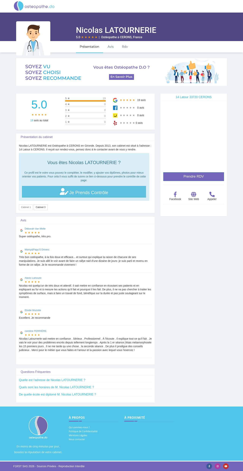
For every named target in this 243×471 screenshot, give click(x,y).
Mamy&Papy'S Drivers (37, 249)
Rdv (125, 46)
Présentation (89, 46)
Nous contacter (77, 439)
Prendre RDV (193, 176)
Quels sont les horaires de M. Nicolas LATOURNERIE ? (56, 387)
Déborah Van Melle (35, 228)
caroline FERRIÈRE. (36, 331)
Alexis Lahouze (33, 277)
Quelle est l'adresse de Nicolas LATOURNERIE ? (52, 380)
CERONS (126, 37)
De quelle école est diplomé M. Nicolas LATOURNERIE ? (57, 394)
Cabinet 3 (40, 207)
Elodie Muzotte (33, 310)
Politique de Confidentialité (83, 431)
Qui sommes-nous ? (79, 427)
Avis (110, 46)
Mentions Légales (78, 435)
